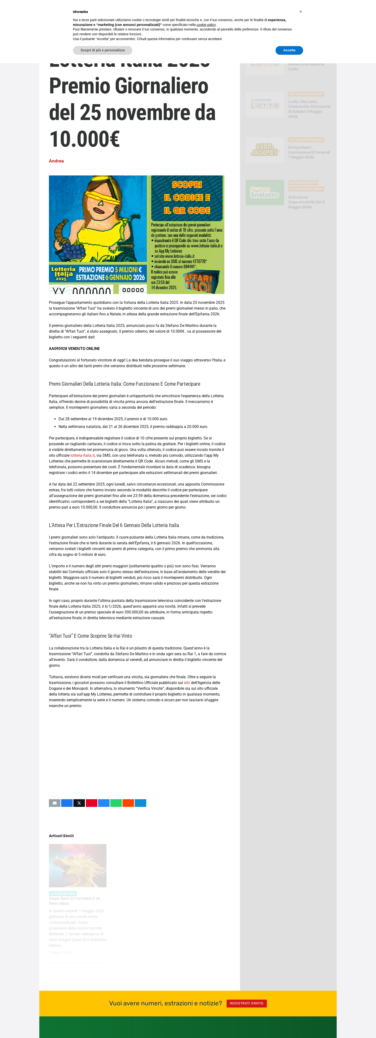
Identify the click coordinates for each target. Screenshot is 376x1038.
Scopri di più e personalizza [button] (103, 50)
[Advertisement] (138, 753)
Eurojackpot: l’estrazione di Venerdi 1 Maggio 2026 (309, 152)
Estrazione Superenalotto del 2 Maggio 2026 (306, 202)
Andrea (56, 161)
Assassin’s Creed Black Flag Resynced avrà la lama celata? (137, 901)
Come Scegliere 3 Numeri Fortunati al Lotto (306, 64)
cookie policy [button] (206, 25)
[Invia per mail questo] (54, 803)
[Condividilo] (67, 803)
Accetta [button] (289, 50)
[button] (301, 11)
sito (187, 682)
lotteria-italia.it (82, 455)
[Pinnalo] (91, 803)
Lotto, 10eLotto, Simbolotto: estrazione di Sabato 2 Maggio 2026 (309, 109)
